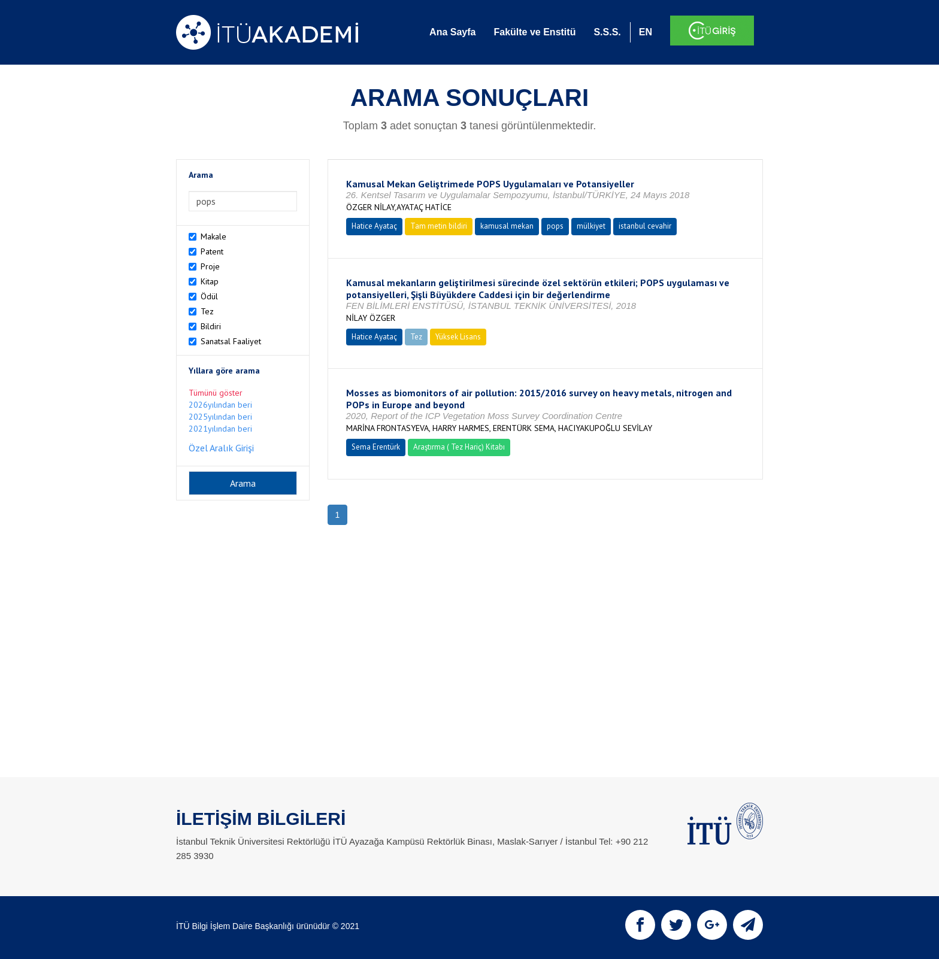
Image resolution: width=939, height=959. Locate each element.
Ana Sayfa (452, 32)
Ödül (209, 296)
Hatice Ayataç (374, 226)
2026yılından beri (220, 404)
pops (555, 226)
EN (645, 32)
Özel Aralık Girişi (221, 448)
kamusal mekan (507, 226)
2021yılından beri (220, 428)
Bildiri (211, 326)
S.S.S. (606, 32)
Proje (210, 266)
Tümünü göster (216, 392)
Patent (212, 251)
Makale (213, 236)
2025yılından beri (220, 416)
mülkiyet (591, 226)
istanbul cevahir (645, 226)
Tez (207, 311)
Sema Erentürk (376, 447)
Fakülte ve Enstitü (534, 32)
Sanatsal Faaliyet (231, 341)
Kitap (210, 281)
